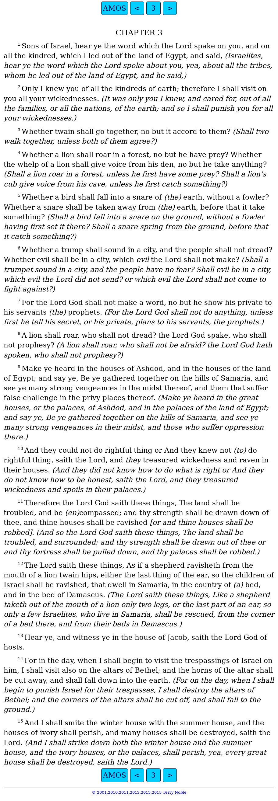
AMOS (114, 8)
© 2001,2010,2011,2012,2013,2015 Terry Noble (139, 792)
